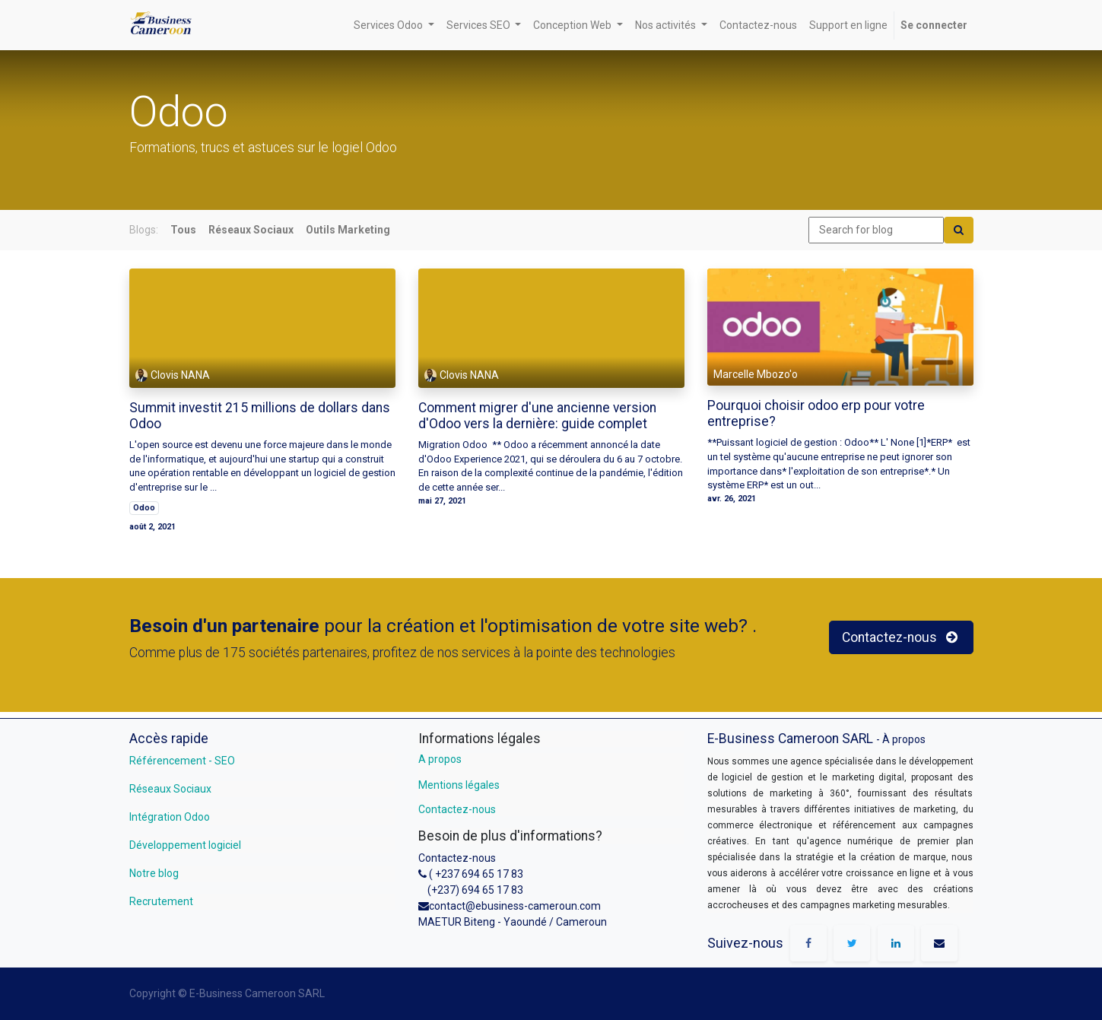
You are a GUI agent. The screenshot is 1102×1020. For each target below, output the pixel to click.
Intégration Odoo (169, 817)
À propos (904, 739)
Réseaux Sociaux (170, 789)
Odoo (144, 508)
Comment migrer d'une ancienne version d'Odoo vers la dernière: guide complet (537, 415)
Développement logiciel (185, 845)
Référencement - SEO (182, 761)
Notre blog (154, 873)
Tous (183, 230)
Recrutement (161, 901)
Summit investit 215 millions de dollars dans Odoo (259, 415)
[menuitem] (758, 25)
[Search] (958, 230)
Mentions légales (459, 785)
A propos (440, 759)
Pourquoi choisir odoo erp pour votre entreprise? (816, 413)
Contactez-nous (457, 809)
